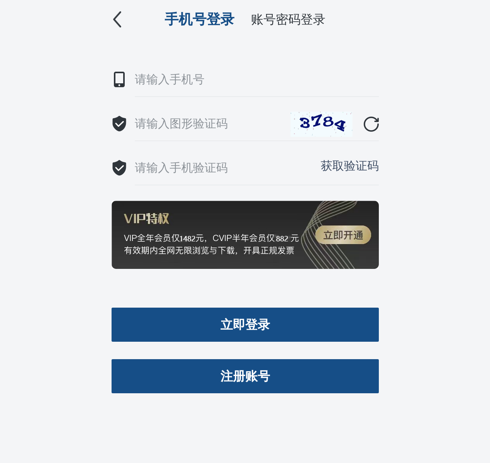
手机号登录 (199, 19)
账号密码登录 (288, 19)
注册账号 (245, 376)
